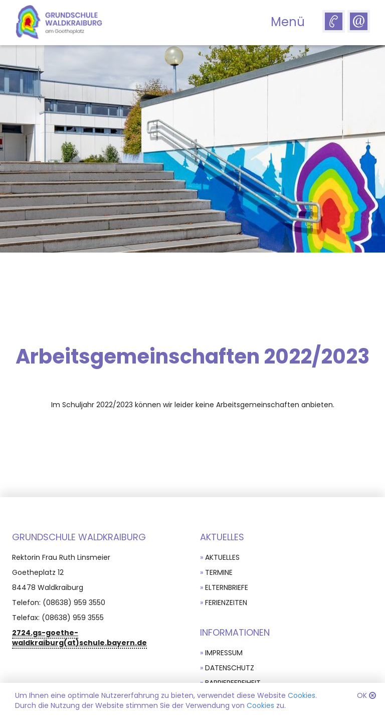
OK (362, 695)
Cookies (301, 695)
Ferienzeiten (226, 602)
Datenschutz (229, 668)
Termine (219, 572)
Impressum (224, 653)
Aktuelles (222, 557)
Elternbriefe (226, 587)
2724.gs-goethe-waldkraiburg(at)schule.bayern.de (79, 638)
